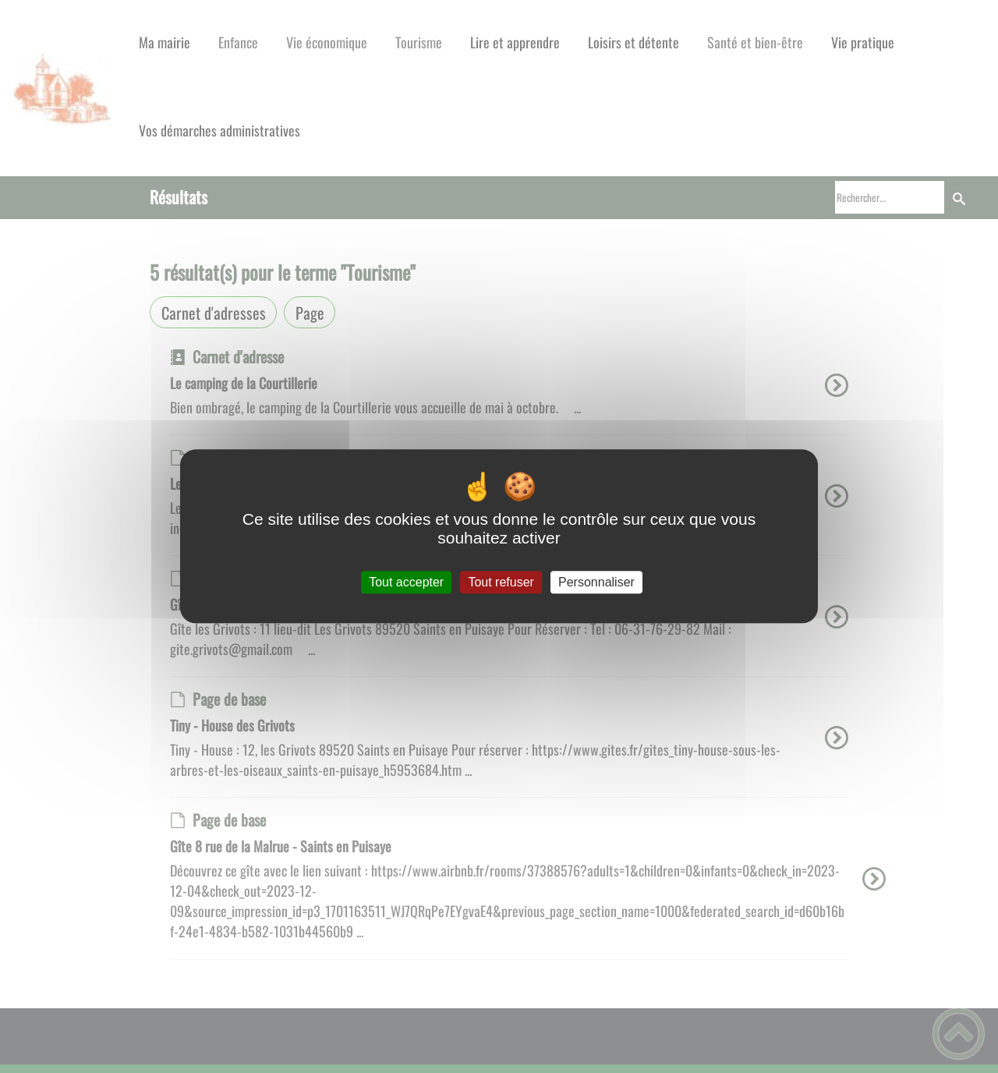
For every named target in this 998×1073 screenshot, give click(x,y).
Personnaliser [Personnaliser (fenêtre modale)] (596, 582)
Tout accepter (406, 582)
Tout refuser (500, 582)
